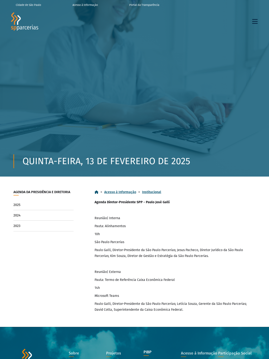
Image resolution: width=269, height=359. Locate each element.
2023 (16, 226)
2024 (17, 215)
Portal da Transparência (144, 5)
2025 (16, 205)
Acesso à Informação (85, 5)
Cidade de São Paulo (28, 5)
